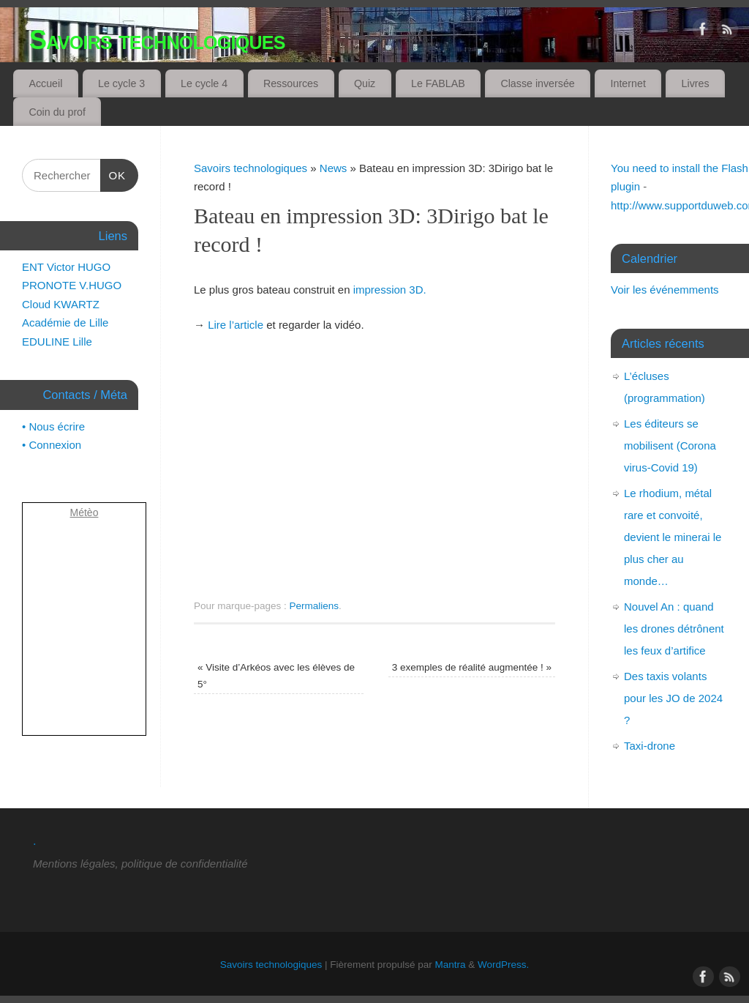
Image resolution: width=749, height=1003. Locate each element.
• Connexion (51, 445)
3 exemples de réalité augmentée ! (472, 667)
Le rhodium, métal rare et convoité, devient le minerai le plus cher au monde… (672, 537)
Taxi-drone (649, 745)
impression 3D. (389, 289)
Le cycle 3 (121, 83)
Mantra (450, 964)
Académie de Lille (65, 322)
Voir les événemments (665, 289)
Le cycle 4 (204, 83)
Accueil (45, 83)
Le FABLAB (438, 83)
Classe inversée (537, 83)
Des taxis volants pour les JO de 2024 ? (673, 698)
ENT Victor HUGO (66, 267)
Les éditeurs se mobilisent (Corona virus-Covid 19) (670, 445)
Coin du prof (57, 112)
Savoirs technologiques (157, 40)
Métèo (84, 512)
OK (113, 175)
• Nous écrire (53, 426)
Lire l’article (235, 324)
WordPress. (503, 964)
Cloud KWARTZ (60, 304)
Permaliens (314, 605)
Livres (696, 83)
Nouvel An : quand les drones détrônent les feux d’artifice (674, 628)
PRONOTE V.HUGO (71, 285)
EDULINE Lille (57, 341)
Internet (628, 83)
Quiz (364, 83)
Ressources (290, 83)
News (333, 168)
